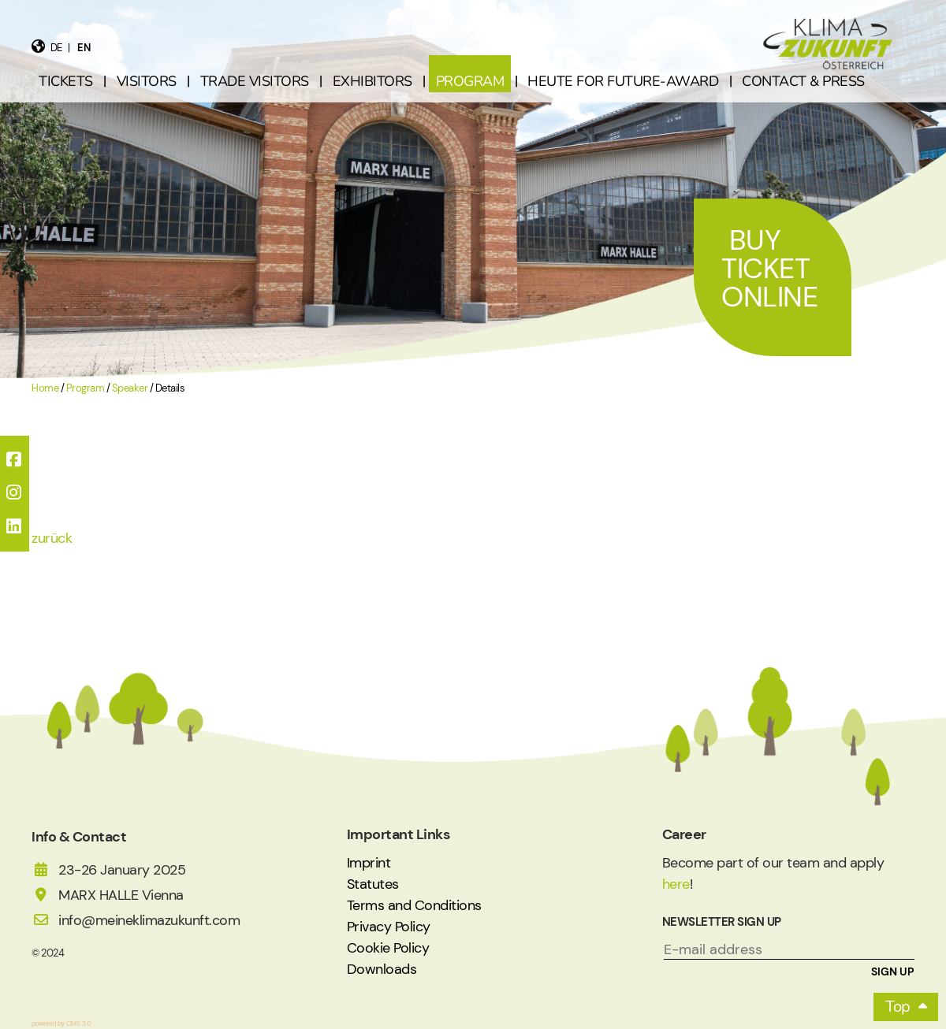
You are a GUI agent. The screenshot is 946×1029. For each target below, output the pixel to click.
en (83, 47)
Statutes (373, 884)
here (676, 884)
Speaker (130, 388)
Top (898, 1006)
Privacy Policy (388, 926)
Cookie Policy (388, 947)
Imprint (369, 862)
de (56, 47)
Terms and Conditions (414, 905)
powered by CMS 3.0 (61, 1023)
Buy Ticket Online (769, 268)
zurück (52, 538)
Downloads (382, 969)
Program (85, 388)
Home (45, 388)
